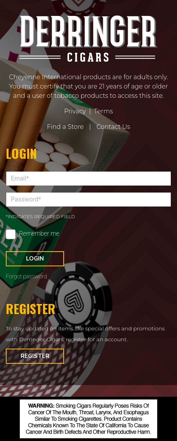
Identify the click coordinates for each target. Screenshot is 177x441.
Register (35, 356)
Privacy (75, 111)
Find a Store (65, 126)
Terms (103, 111)
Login (35, 258)
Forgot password (26, 276)
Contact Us (113, 126)
